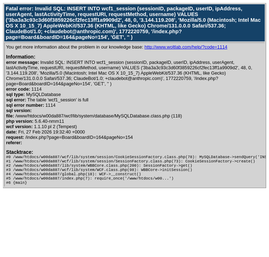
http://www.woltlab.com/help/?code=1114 (185, 47)
